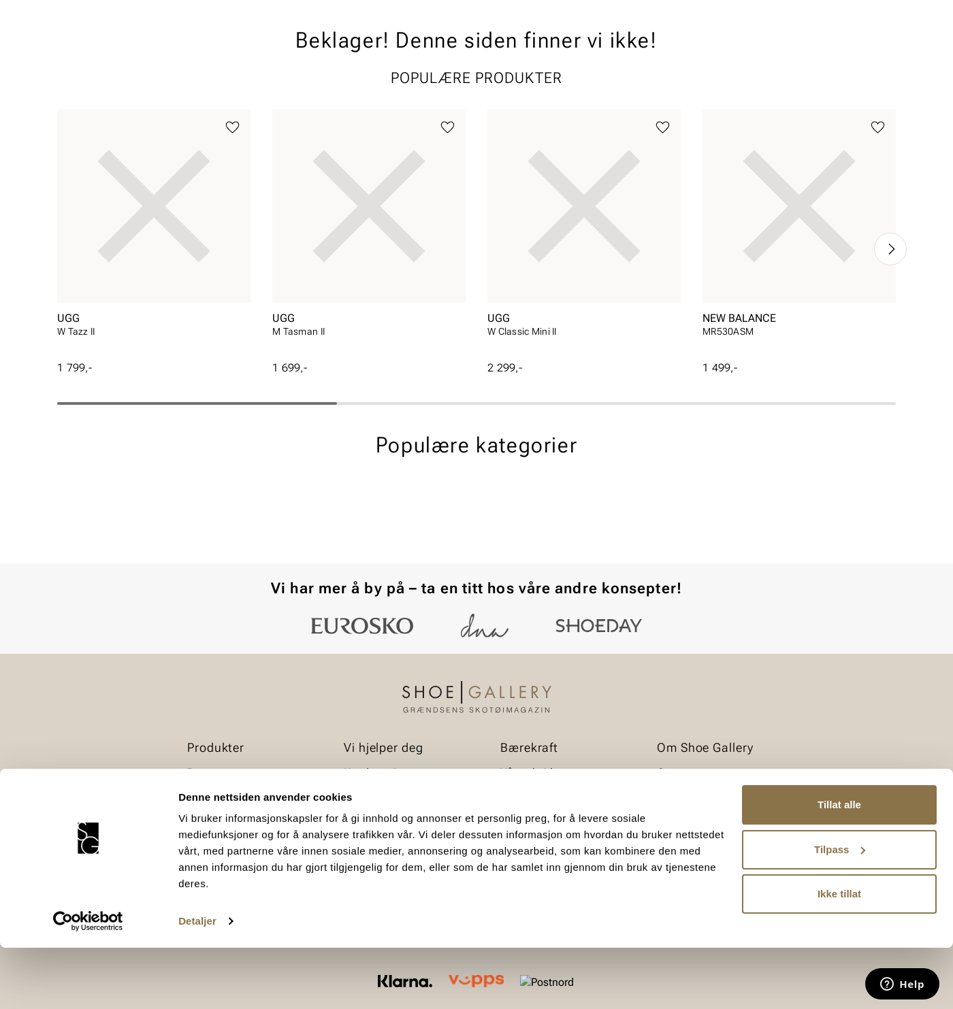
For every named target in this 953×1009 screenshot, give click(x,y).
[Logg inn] (764, 50)
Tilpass (839, 910)
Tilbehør (206, 819)
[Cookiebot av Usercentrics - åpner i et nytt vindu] (88, 982)
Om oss (675, 772)
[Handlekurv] (874, 50)
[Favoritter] (816, 50)
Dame (70, 89)
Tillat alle (839, 866)
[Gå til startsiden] (118, 48)
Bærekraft (680, 796)
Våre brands (686, 819)
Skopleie (297, 89)
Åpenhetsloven (535, 819)
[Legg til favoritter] (232, 232)
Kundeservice (375, 772)
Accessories (226, 89)
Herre (117, 89)
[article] (154, 339)
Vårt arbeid (526, 772)
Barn (164, 89)
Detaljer (197, 982)
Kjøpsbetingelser (383, 819)
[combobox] (428, 48)
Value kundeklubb (850, 89)
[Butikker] (715, 50)
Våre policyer (531, 796)
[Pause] (885, 11)
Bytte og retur (375, 796)
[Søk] (583, 48)
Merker (766, 89)
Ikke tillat (839, 955)
